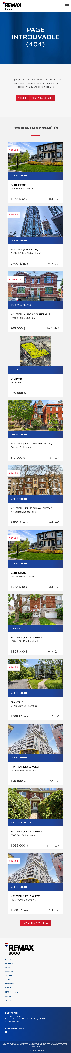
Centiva (40, 1050)
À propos (9, 971)
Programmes (10, 984)
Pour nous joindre (42, 98)
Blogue (8, 988)
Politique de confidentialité (28, 1045)
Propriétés (9, 963)
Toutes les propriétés (35, 923)
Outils (7, 980)
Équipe (7, 967)
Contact (8, 996)
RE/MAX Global (11, 992)
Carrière (8, 975)
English (8, 1000)
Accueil (22, 98)
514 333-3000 (14, 1021)
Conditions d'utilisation (49, 1045)
